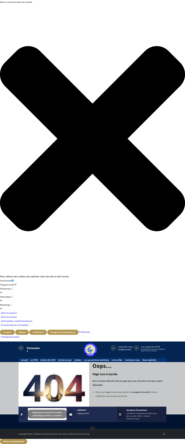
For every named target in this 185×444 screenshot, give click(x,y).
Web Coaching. (84, 434)
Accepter (7, 332)
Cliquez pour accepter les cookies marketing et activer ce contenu (47, 414)
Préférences (38, 332)
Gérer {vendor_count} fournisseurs (16, 321)
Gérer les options (9, 313)
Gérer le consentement (13, 441)
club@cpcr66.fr (125, 349)
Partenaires (33, 349)
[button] (92, 139)
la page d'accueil (140, 392)
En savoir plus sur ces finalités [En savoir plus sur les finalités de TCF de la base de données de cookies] (14, 325)
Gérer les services (9, 317)
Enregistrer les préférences (63, 332)
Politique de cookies (10, 336)
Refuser (22, 332)
